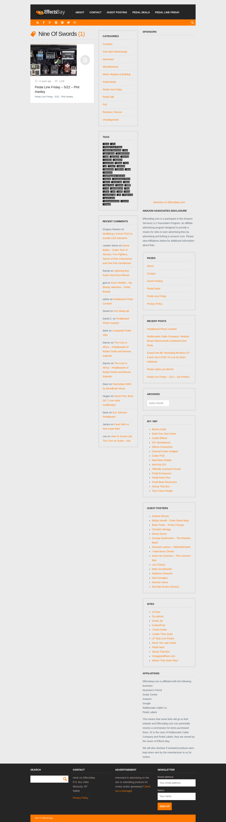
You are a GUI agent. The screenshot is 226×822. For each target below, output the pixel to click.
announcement (112, 201)
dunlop (125, 157)
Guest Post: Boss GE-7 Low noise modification (118, 400)
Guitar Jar (157, 620)
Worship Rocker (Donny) (165, 586)
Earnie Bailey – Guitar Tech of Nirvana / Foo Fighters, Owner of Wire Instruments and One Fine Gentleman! (117, 254)
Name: (161, 790)
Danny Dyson (159, 533)
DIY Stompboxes (161, 442)
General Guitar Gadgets (165, 451)
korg (127, 191)
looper (107, 204)
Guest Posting (117, 12)
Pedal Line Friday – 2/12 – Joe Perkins (168, 376)
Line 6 (113, 166)
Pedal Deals (141, 12)
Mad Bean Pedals (162, 460)
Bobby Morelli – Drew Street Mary (170, 520)
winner (121, 166)
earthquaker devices (114, 176)
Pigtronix (128, 195)
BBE (128, 185)
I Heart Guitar (159, 629)
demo (107, 182)
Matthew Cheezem (162, 573)
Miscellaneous (110, 66)
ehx (114, 144)
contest (108, 160)
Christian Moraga (161, 529)
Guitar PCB (158, 455)
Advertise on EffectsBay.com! (169, 202)
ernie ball (117, 182)
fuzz (127, 163)
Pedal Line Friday (167, 12)
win (114, 191)
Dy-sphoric (158, 616)
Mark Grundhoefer (162, 569)
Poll (105, 104)
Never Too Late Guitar (164, 642)
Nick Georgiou (160, 577)
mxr (126, 150)
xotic (120, 191)
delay (119, 163)
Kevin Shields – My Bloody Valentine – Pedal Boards (117, 287)
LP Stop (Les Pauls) (163, 638)
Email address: (166, 777)
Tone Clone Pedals (162, 490)
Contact (95, 12)
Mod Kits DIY (159, 464)
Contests (107, 44)
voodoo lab (110, 195)
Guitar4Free (158, 625)
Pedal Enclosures (161, 473)
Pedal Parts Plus (161, 477)
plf (105, 166)
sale (106, 157)
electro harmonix (112, 150)
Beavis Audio (159, 429)
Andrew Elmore (160, 516)
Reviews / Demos (112, 112)
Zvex (106, 191)
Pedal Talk (108, 96)
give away (109, 153)
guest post (109, 198)
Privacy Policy (154, 303)
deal (129, 169)
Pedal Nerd (158, 647)
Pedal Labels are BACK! (160, 369)
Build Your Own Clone (164, 433)
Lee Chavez (158, 564)
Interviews (108, 59)
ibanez (107, 179)
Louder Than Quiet (162, 634)
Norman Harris (160, 582)
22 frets (156, 612)
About (79, 12)
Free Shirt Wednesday (115, 51)
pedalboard (117, 188)
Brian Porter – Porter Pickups (168, 525)
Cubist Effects (159, 438)
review (120, 185)
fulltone (120, 169)
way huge (109, 185)
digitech (118, 160)
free (128, 188)
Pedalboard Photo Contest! (162, 329)
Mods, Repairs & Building (116, 74)
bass (127, 182)
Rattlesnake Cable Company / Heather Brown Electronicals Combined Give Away (168, 341)
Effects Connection (162, 447)
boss (106, 144)
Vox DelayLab (121, 311)
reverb (125, 201)
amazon (115, 157)
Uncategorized (111, 119)
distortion (109, 169)
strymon (108, 172)
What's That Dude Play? (165, 660)
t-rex (106, 188)
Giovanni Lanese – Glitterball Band (171, 547)
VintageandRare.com (163, 656)
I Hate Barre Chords (163, 551)
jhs (119, 195)
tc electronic (123, 153)
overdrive (109, 163)
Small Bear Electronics (164, 482)
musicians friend (122, 179)
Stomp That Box (161, 486)
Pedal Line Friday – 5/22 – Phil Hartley (57, 89)
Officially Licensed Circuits (166, 469)
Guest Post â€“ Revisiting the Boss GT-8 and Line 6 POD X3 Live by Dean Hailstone (168, 357)
